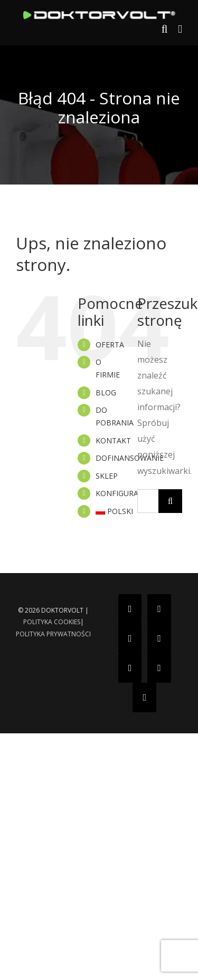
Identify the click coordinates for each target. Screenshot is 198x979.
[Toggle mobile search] (165, 29)
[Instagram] (159, 609)
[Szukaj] (170, 501)
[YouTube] (130, 668)
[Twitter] (159, 638)
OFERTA (110, 345)
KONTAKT (113, 440)
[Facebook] (130, 609)
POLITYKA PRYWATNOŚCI (53, 633)
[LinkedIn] (144, 697)
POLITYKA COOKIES (51, 621)
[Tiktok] (130, 638)
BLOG (106, 392)
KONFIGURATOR (125, 493)
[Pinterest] (159, 668)
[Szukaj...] (147, 501)
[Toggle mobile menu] (180, 29)
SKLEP (107, 476)
